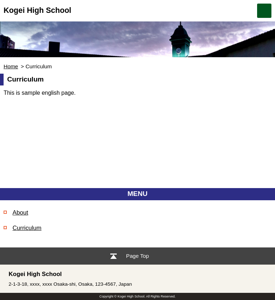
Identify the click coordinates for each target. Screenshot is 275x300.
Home (11, 66)
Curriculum (27, 228)
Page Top (137, 256)
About (20, 212)
